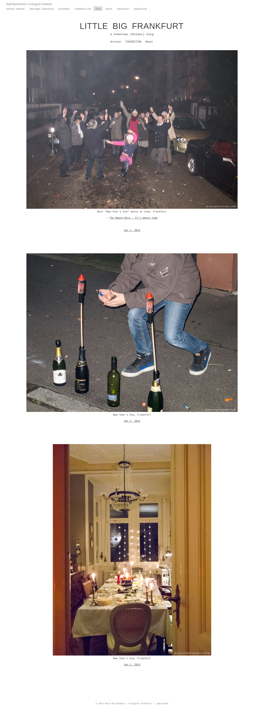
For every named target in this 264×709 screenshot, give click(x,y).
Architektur (64, 8)
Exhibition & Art (83, 8)
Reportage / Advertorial (41, 8)
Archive (115, 41)
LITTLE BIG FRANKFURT (132, 26)
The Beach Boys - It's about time (133, 218)
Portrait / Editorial (15, 8)
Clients (108, 8)
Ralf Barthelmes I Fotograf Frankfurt (29, 4)
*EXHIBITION (133, 41)
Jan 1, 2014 (132, 230)
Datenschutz (140, 8)
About (149, 41)
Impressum (123, 8)
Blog (98, 8)
